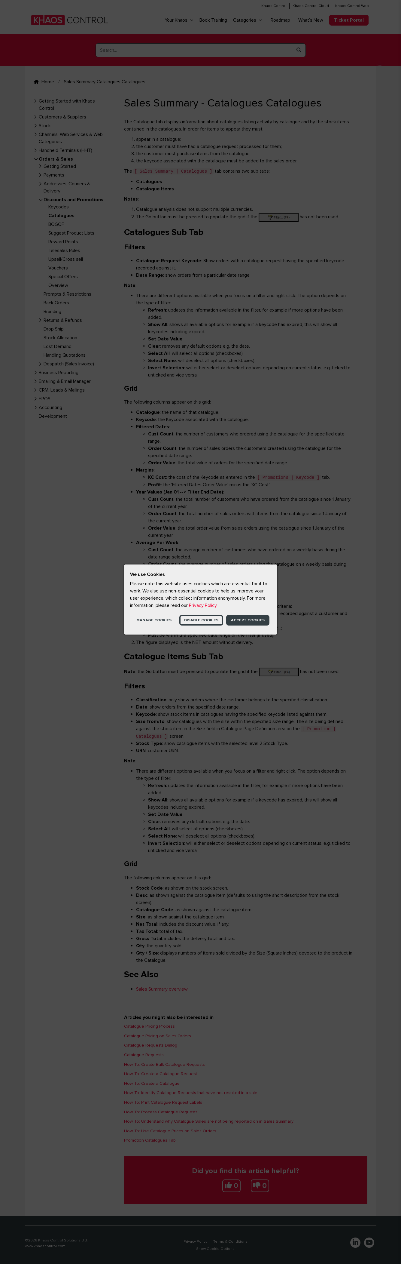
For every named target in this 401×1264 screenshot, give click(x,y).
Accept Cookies (248, 620)
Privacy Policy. (203, 605)
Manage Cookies (154, 620)
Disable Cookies (201, 620)
